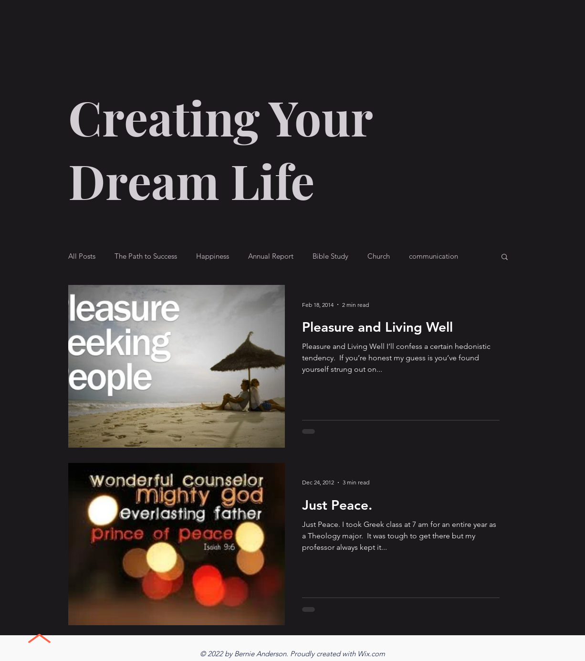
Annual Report (270, 256)
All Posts (81, 256)
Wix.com (371, 653)
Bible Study (330, 256)
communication (433, 256)
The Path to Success (146, 256)
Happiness (212, 256)
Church (378, 256)
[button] (504, 257)
